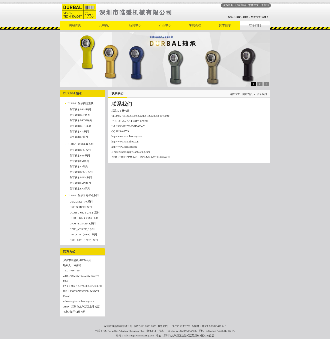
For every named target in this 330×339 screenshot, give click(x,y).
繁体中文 (253, 5)
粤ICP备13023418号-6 (214, 326)
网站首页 (247, 94)
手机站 (265, 5)
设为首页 (228, 5)
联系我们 (261, 94)
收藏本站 (241, 5)
